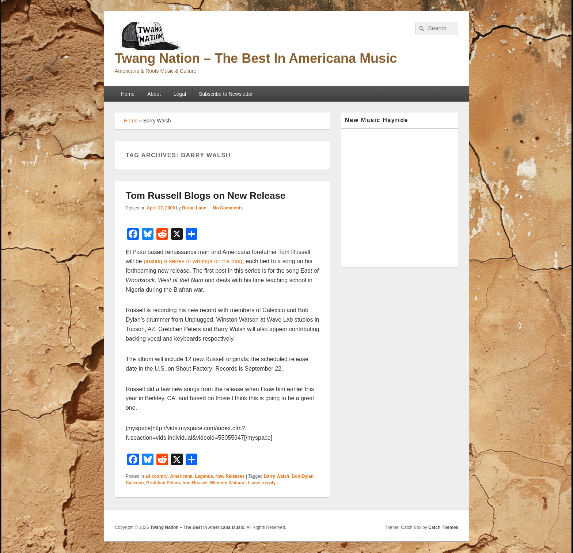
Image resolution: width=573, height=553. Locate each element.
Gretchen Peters (163, 482)
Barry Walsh (276, 476)
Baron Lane (194, 208)
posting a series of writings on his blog (193, 261)
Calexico (135, 482)
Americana (181, 476)
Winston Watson (227, 482)
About (154, 94)
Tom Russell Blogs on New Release (205, 195)
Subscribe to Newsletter (226, 94)
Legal (180, 94)
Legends (204, 476)
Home (127, 94)
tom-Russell (195, 482)
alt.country (156, 476)
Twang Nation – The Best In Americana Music (256, 58)
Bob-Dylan (303, 476)
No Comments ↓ (229, 208)
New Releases (229, 476)
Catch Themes (443, 527)
